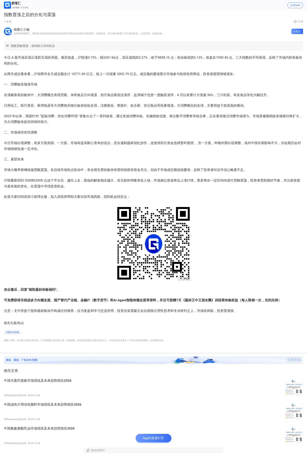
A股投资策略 (12, 332)
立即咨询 (294, 360)
